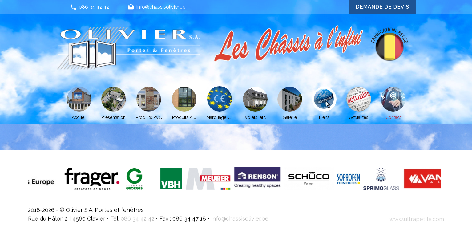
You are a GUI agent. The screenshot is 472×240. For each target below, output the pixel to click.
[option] (106, 178)
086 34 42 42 (89, 7)
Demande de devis (382, 7)
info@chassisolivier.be (156, 7)
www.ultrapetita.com (416, 225)
